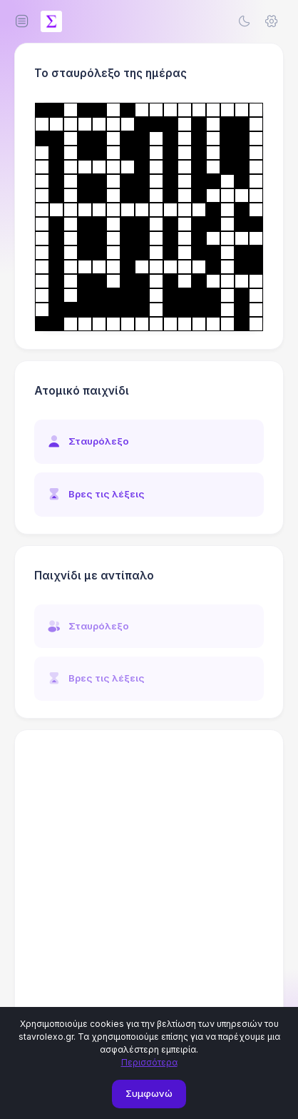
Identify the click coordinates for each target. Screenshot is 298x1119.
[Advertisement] (149, 896)
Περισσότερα (149, 1062)
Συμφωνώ (149, 1093)
